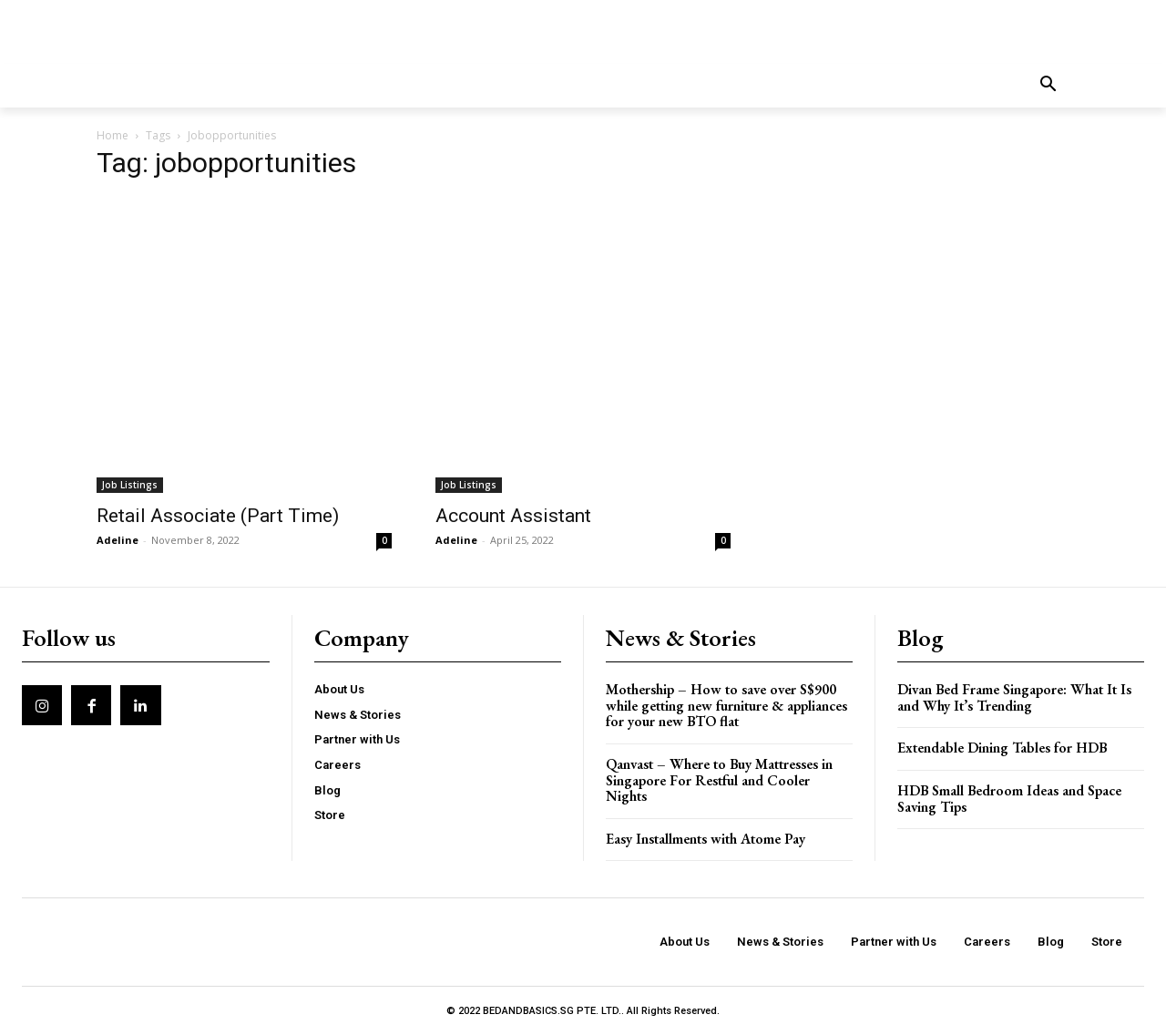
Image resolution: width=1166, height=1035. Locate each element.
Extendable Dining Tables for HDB (1002, 747)
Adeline (117, 540)
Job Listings (130, 484)
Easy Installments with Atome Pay (705, 838)
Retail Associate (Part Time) (218, 516)
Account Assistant (513, 516)
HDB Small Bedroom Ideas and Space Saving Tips (1009, 798)
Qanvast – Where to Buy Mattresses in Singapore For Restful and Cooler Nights (719, 779)
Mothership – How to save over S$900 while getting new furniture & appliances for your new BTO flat (726, 705)
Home (112, 135)
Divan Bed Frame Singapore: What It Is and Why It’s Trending (1014, 697)
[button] (1048, 86)
